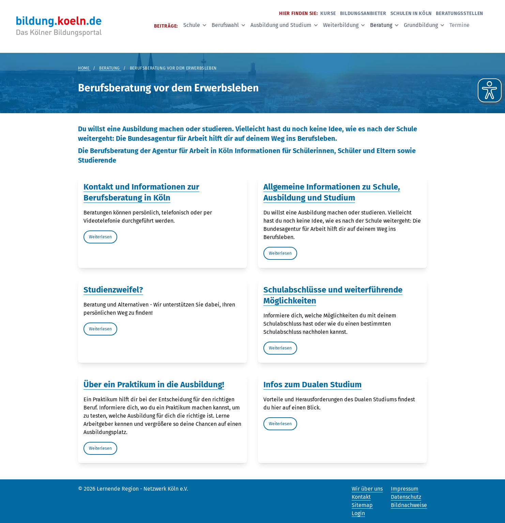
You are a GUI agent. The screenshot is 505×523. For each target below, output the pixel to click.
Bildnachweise (409, 505)
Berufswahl (228, 25)
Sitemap (362, 505)
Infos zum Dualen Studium (312, 384)
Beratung (384, 25)
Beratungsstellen (459, 13)
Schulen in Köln (411, 13)
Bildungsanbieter (363, 13)
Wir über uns (367, 488)
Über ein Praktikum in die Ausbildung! (153, 384)
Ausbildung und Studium (284, 25)
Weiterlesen (100, 237)
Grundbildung (424, 25)
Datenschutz (406, 497)
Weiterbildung (344, 25)
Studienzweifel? (113, 290)
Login (358, 513)
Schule (194, 25)
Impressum (404, 488)
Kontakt (361, 497)
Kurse (328, 13)
